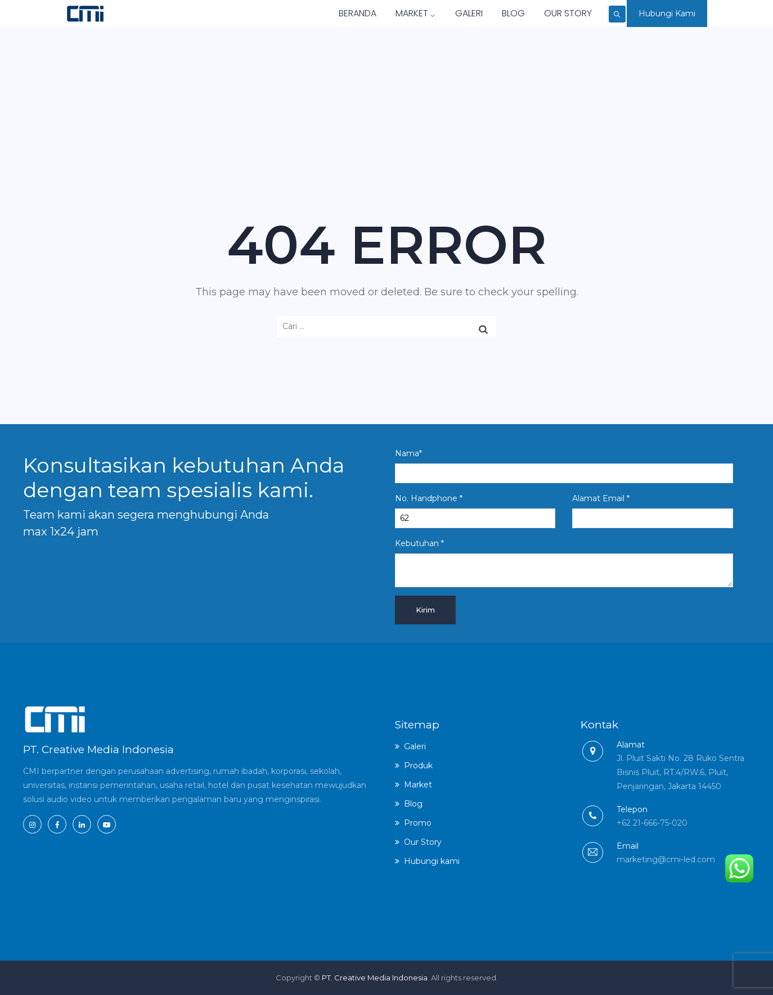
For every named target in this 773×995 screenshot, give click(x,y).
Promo (418, 823)
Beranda (332, 13)
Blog (488, 13)
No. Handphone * (475, 510)
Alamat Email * (652, 510)
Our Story (543, 13)
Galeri (443, 13)
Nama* (564, 465)
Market (390, 13)
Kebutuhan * (564, 562)
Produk (418, 765)
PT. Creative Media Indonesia (375, 977)
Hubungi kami (432, 861)
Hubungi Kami (667, 13)
